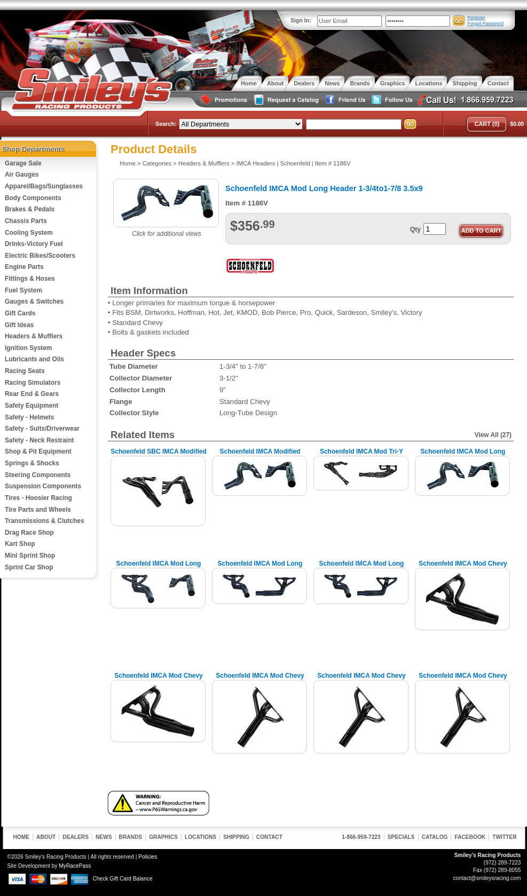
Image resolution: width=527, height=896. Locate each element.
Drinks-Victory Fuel (34, 244)
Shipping (236, 837)
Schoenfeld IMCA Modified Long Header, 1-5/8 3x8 (260, 455)
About (46, 837)
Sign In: (300, 20)
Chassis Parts (26, 221)
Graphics (163, 837)
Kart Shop (20, 544)
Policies (147, 857)
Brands (131, 837)
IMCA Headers (255, 163)
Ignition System (28, 348)
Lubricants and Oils (34, 359)
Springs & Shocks (32, 463)
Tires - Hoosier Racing (38, 498)
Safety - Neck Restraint (39, 440)
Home (128, 163)
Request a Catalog (285, 100)
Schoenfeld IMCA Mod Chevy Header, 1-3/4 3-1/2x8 (158, 679)
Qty (415, 229)
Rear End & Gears (32, 394)
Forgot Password (485, 23)
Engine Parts (24, 267)
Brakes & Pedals (29, 209)
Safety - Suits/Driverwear (42, 428)
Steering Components (37, 475)
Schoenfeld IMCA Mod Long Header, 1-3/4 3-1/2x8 (463, 455)
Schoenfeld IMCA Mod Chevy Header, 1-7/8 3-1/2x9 (463, 679)
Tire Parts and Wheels (38, 509)
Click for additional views (166, 233)
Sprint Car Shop (29, 567)
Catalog (435, 837)
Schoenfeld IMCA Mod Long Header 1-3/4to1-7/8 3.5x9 (361, 567)
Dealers (75, 837)
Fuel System (23, 290)
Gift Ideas (19, 325)
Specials (401, 837)
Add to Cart (481, 230)
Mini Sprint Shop (30, 555)
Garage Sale (23, 163)
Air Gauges (21, 174)
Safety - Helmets (29, 417)
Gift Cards (20, 313)
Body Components (33, 198)
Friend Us (344, 100)
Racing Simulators (32, 382)
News (104, 837)
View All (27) (493, 435)
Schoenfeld (295, 163)
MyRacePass (75, 866)
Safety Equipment (31, 405)
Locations (200, 837)
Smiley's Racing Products (90, 89)
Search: (166, 124)
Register (476, 17)
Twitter (504, 837)
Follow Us (390, 100)
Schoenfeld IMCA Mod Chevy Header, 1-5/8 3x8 (463, 567)
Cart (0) (486, 124)
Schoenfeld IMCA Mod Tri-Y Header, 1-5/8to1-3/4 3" (361, 455)
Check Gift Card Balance (123, 879)
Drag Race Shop (29, 532)
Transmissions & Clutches (44, 521)
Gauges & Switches (34, 301)
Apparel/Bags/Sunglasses (44, 186)
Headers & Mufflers (33, 336)
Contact (269, 837)
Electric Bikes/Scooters (40, 255)
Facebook (469, 837)
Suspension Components (43, 486)
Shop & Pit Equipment (38, 451)
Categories (157, 163)
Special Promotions (223, 100)
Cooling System (29, 232)
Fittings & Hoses (30, 278)
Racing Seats (25, 371)
